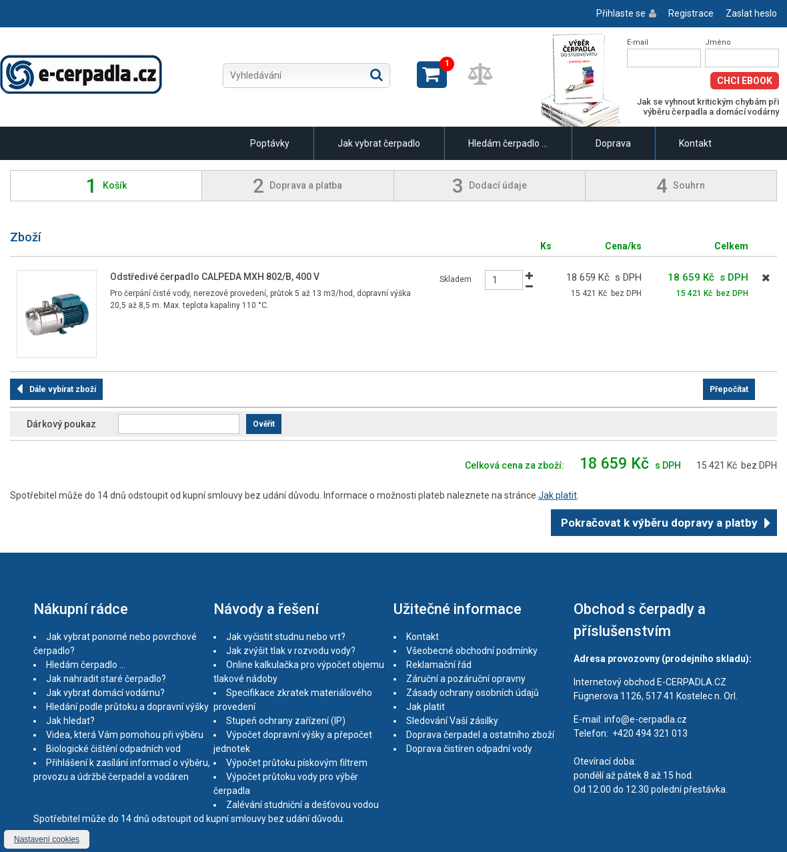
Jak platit (557, 495)
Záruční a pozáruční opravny (466, 678)
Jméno (718, 42)
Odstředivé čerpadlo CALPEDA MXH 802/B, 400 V (214, 276)
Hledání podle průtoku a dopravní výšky (127, 706)
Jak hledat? (70, 720)
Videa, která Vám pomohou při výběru (124, 734)
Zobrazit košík (432, 74)
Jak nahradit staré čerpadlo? (106, 678)
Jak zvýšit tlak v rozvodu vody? (290, 650)
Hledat (376, 74)
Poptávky (269, 143)
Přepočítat (729, 389)
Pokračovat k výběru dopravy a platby (659, 522)
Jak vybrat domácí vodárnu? (105, 692)
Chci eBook (744, 80)
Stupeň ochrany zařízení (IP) (285, 720)
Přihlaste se (621, 13)
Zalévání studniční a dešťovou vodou (302, 804)
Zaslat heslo (751, 13)
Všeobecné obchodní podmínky (472, 650)
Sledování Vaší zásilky (452, 720)
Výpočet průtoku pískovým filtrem (296, 762)
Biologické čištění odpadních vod (113, 748)
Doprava (613, 143)
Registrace (691, 13)
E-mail (637, 42)
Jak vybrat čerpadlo (378, 143)
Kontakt (695, 143)
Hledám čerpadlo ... (508, 143)
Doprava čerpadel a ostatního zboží (480, 734)
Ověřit (264, 424)
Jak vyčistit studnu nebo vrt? (285, 636)
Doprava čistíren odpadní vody (469, 748)
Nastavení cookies (46, 839)
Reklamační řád (439, 664)
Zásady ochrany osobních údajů (472, 692)
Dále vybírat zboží (62, 389)
